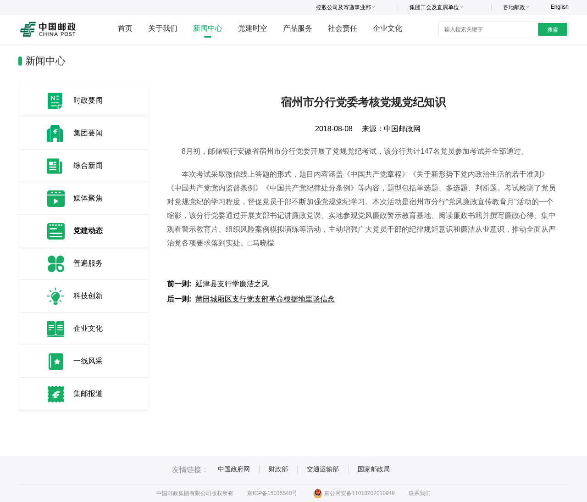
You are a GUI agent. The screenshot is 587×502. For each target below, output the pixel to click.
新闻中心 (207, 28)
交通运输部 (323, 469)
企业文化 (387, 28)
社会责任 (342, 28)
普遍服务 (88, 263)
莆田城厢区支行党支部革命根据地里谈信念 (265, 299)
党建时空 (252, 28)
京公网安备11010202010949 (353, 493)
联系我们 (420, 493)
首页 (125, 28)
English (560, 7)
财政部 (278, 469)
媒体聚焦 (88, 198)
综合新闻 (88, 165)
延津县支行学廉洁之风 (232, 284)
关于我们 (162, 28)
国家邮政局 (374, 469)
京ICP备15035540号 (272, 493)
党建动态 (88, 230)
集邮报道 (88, 393)
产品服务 (297, 28)
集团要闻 (88, 133)
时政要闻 (88, 100)
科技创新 (88, 296)
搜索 (552, 30)
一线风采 (88, 361)
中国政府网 (234, 469)
